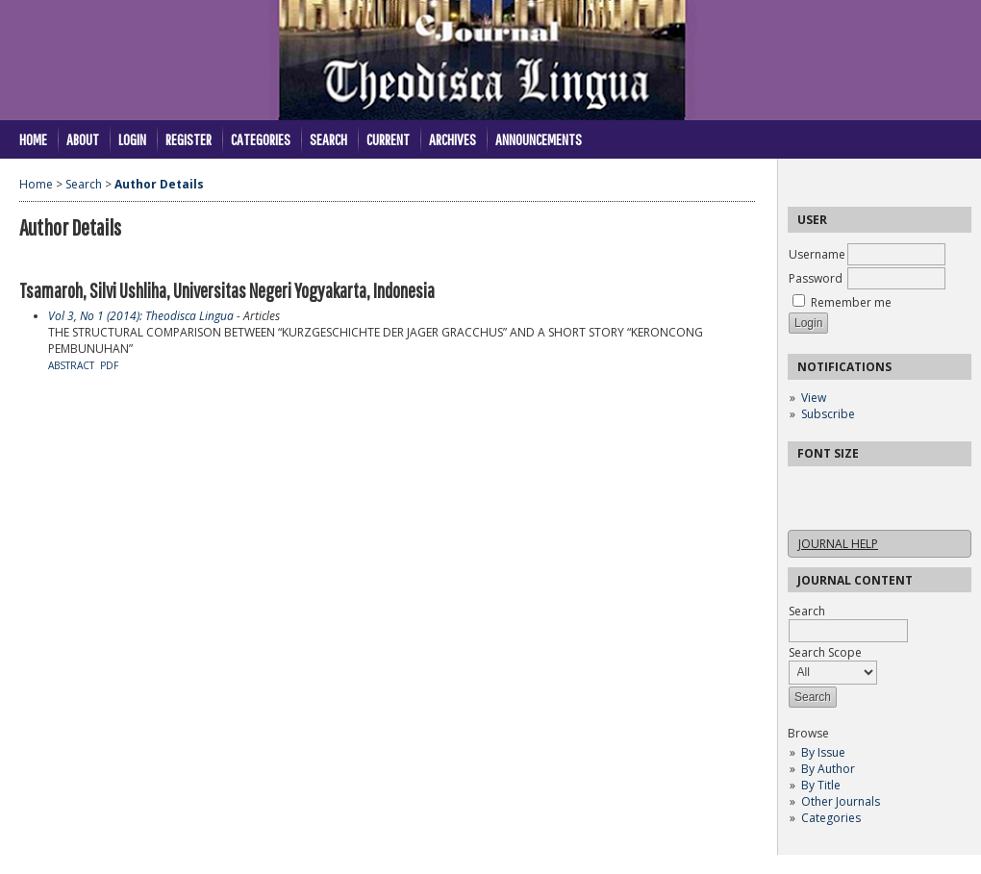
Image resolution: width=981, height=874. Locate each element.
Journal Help (838, 544)
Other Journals (840, 801)
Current (388, 139)
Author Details (159, 184)
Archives (452, 139)
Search (328, 139)
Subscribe (828, 414)
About (82, 139)
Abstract (71, 365)
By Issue (823, 752)
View (813, 397)
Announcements (538, 139)
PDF (109, 365)
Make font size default (835, 487)
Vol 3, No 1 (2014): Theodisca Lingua (141, 316)
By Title (821, 785)
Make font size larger (866, 487)
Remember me (851, 302)
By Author (828, 769)
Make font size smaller (805, 487)
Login (132, 139)
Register (188, 139)
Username (817, 254)
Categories (831, 818)
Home (33, 139)
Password (816, 278)
